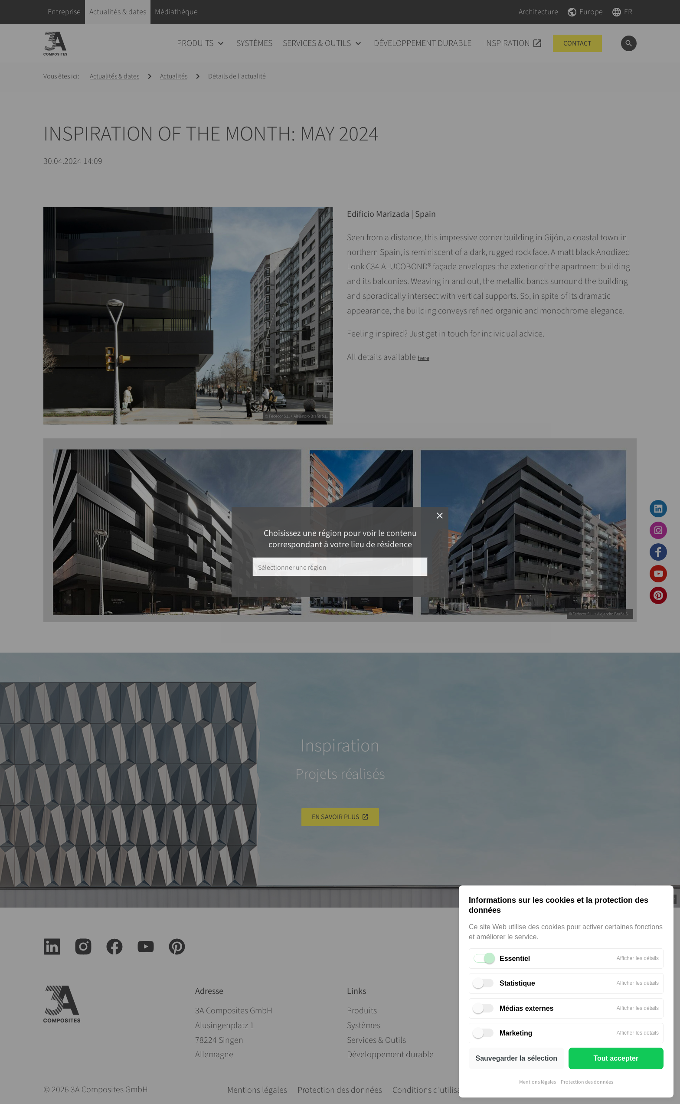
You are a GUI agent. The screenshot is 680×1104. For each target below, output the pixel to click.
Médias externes (527, 1008)
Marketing (516, 1033)
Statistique (517, 983)
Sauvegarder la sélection (516, 1058)
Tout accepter (615, 1058)
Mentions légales (537, 1082)
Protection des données (587, 1082)
